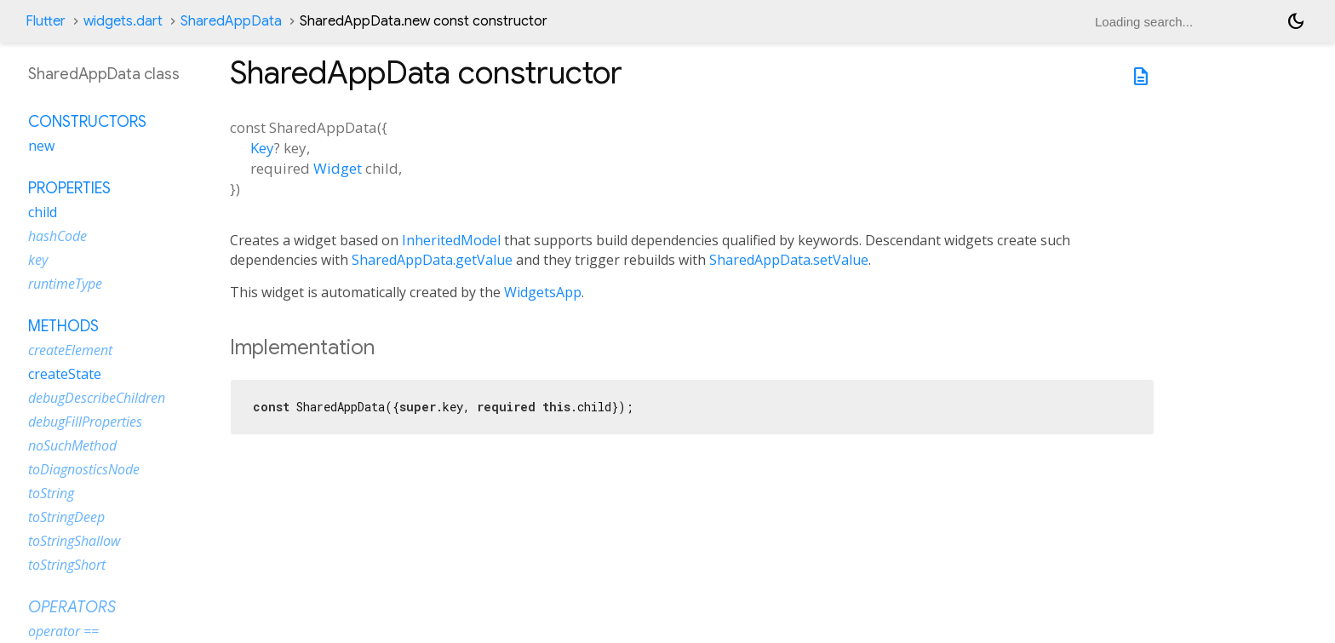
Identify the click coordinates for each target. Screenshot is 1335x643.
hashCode (57, 236)
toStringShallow (74, 540)
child (42, 212)
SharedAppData (231, 21)
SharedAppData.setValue (788, 259)
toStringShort (67, 564)
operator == (63, 631)
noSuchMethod (72, 445)
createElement (70, 350)
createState (64, 374)
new (41, 145)
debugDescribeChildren (96, 397)
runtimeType (65, 283)
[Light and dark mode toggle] (1295, 21)
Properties (69, 188)
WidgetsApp (543, 292)
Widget (337, 168)
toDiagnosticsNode (84, 469)
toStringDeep (66, 517)
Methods (63, 326)
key (38, 259)
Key (262, 148)
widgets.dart (123, 21)
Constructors (87, 121)
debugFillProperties (85, 421)
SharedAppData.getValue (432, 259)
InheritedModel (451, 240)
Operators (72, 607)
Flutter (46, 21)
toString (51, 493)
